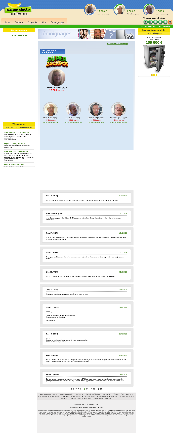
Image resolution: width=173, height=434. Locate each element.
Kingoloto (108, 398)
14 (98, 389)
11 (87, 389)
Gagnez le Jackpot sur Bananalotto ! (81, 398)
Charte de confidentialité (92, 394)
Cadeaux (19, 22)
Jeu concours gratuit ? (66, 394)
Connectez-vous (19, 30)
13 (94, 389)
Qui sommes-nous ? (90, 396)
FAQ (122, 394)
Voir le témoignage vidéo (50, 122)
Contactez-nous (103, 396)
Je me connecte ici (19, 35)
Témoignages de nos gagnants (59, 396)
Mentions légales (76, 396)
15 (101, 389)
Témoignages (57, 22)
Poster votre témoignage (117, 44)
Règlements (79, 394)
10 (84, 389)
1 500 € (133, 12)
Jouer (7, 22)
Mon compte (106, 394)
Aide (44, 22)
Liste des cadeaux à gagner (48, 394)
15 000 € (103, 12)
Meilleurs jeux (99, 398)
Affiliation (115, 394)
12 (91, 389)
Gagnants (32, 22)
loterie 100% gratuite (19, 14)
